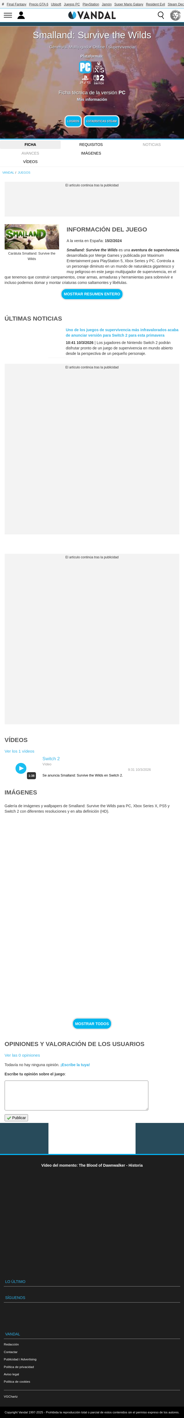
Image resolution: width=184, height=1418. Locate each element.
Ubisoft (56, 4)
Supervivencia (121, 47)
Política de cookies (17, 1381)
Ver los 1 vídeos (20, 751)
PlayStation (90, 4)
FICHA (30, 144)
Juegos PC (72, 4)
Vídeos (30, 161)
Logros (73, 121)
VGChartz (11, 1396)
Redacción (11, 1344)
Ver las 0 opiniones (22, 1055)
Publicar (16, 1118)
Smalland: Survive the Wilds (92, 35)
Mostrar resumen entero (92, 294)
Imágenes (91, 153)
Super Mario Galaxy (128, 4)
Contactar (10, 1352)
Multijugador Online (87, 47)
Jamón (107, 4)
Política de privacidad (19, 1367)
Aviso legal (11, 1374)
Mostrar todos (92, 1024)
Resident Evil (155, 4)
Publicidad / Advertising (20, 1359)
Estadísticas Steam (101, 121)
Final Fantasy (16, 4)
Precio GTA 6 (38, 4)
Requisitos (91, 144)
